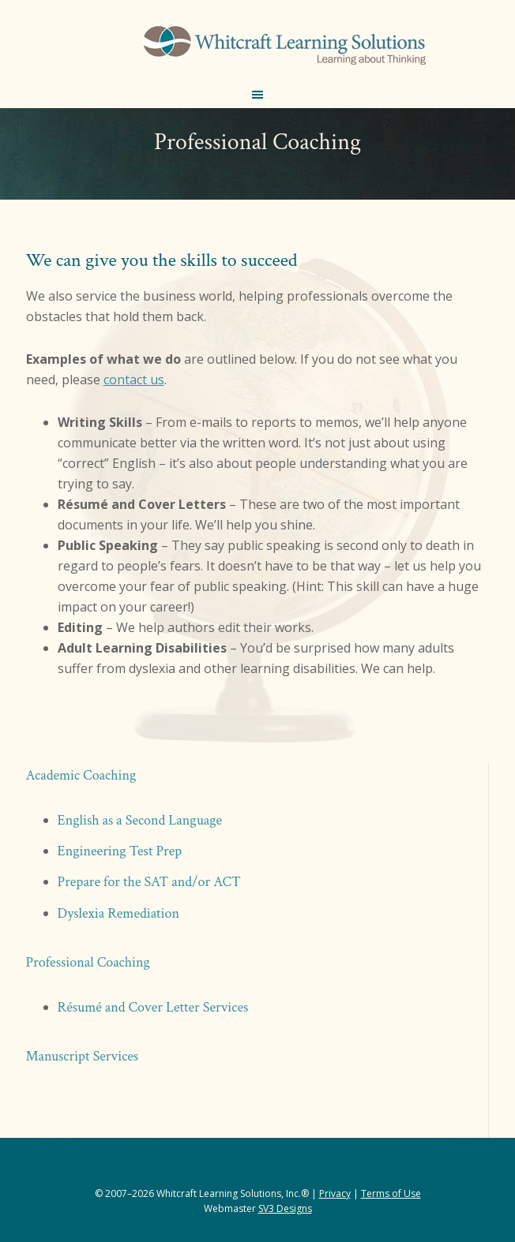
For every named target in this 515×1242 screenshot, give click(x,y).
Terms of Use (391, 1193)
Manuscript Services (82, 1056)
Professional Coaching (88, 962)
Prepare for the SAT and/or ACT (149, 882)
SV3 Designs (285, 1208)
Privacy (335, 1193)
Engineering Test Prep (120, 851)
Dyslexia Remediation (118, 913)
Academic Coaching (81, 775)
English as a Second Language (140, 820)
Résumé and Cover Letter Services (153, 1007)
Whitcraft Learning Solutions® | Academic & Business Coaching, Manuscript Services (283, 47)
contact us (133, 379)
